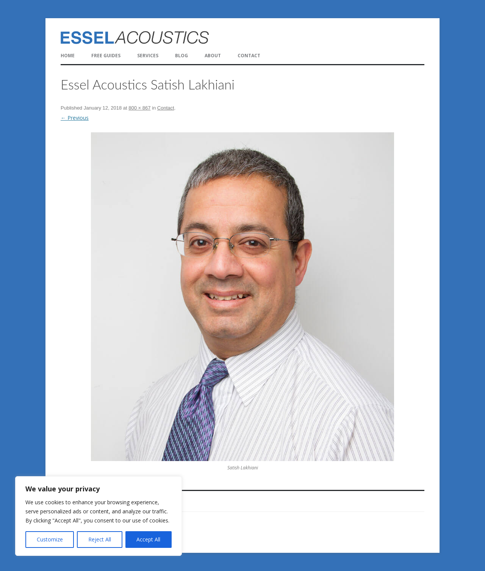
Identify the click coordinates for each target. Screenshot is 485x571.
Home (68, 55)
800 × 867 (139, 108)
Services (147, 55)
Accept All (148, 539)
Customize (50, 539)
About (213, 55)
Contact (249, 55)
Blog (181, 55)
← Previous (75, 117)
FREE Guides (105, 55)
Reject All (99, 539)
